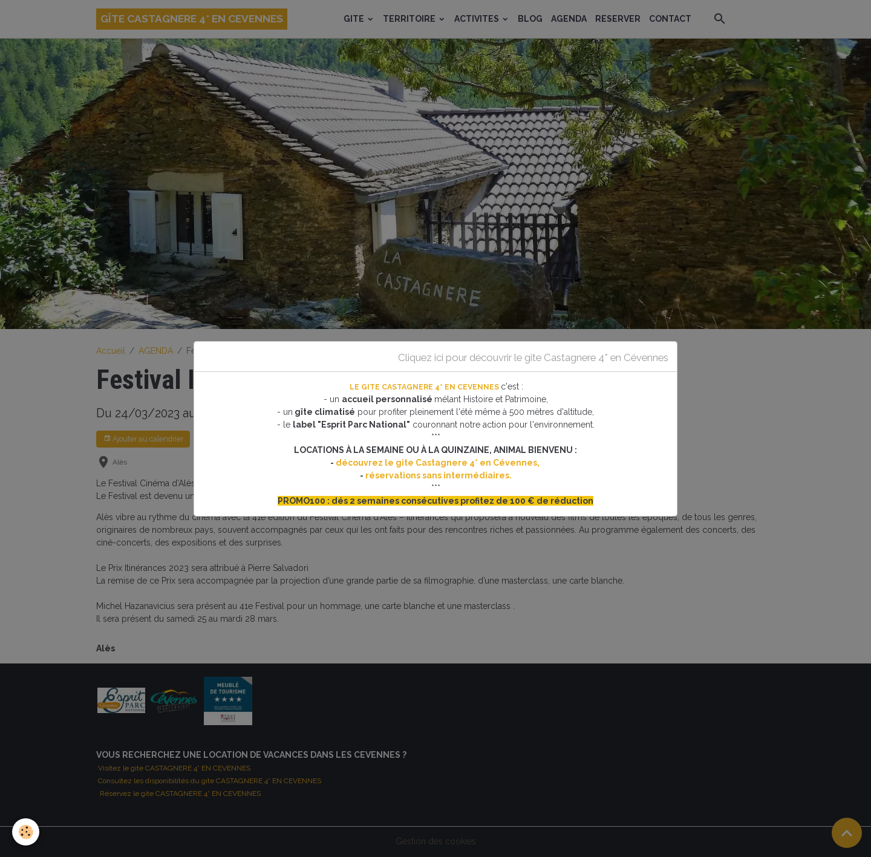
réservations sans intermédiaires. (438, 475)
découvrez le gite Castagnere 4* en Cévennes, (438, 463)
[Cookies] (25, 832)
